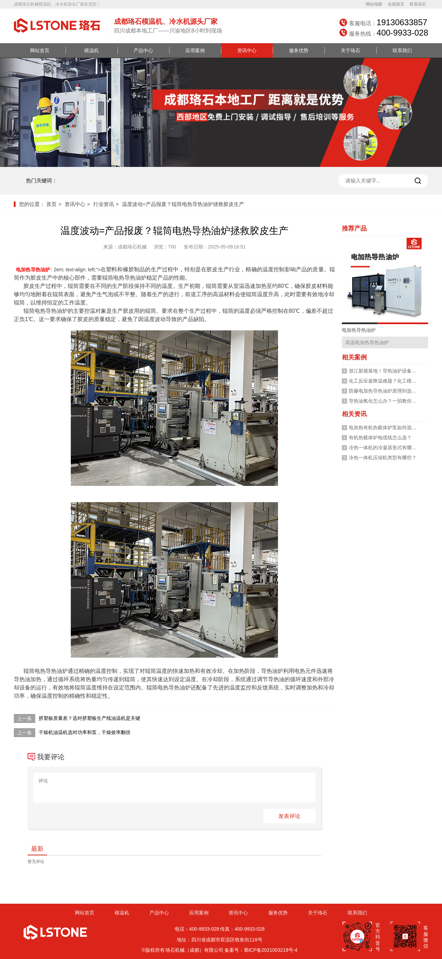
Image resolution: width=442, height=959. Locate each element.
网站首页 (39, 50)
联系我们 (402, 50)
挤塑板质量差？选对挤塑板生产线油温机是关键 (89, 718)
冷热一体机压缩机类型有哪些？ (382, 457)
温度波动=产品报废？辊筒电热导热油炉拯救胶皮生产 (183, 204)
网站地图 (374, 4)
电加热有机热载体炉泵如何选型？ (385, 427)
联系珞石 (418, 4)
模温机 (91, 50)
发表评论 (289, 816)
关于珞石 (350, 50)
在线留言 (396, 4)
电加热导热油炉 (33, 269)
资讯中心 (247, 50)
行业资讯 (103, 204)
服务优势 (298, 50)
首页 (51, 204)
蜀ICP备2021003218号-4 (271, 950)
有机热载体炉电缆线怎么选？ (380, 437)
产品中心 (143, 50)
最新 (37, 848)
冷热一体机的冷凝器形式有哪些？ (385, 447)
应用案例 (195, 50)
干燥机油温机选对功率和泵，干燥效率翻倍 (85, 732)
